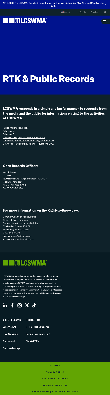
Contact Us (33, 320)
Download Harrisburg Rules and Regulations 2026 (28, 143)
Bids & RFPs (32, 341)
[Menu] (104, 21)
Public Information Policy (15, 127)
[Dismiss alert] (106, 5)
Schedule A (9, 131)
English (65, 12)
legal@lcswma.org (12, 181)
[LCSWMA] (36, 263)
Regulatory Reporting (38, 334)
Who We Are (9, 326)
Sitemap (55, 365)
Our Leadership (11, 348)
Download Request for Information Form (24, 137)
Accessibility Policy (55, 378)
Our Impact (9, 341)
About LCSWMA (12, 320)
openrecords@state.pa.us (17, 235)
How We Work (10, 334)
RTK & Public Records (37, 326)
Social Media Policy (55, 385)
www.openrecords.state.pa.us (18, 239)
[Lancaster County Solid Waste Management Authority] (25, 21)
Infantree (72, 392)
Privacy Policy (55, 372)
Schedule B (8, 134)
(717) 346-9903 (11, 232)
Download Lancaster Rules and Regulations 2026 (28, 140)
